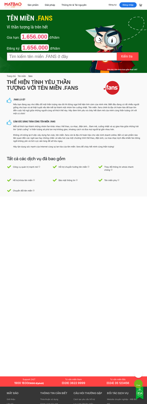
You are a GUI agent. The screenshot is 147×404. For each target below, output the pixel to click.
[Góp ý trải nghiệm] (138, 373)
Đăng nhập (128, 5)
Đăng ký (113, 4)
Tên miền (22, 76)
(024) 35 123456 (118, 383)
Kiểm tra (127, 56)
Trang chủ (11, 76)
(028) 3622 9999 (73, 383)
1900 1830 (29, 383)
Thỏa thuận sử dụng (49, 399)
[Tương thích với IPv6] (140, 395)
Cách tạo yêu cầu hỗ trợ (84, 399)
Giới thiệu (11, 399)
